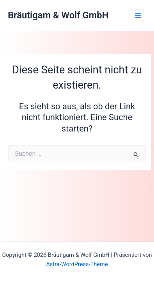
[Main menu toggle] (138, 15)
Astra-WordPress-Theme (77, 264)
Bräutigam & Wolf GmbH (58, 15)
